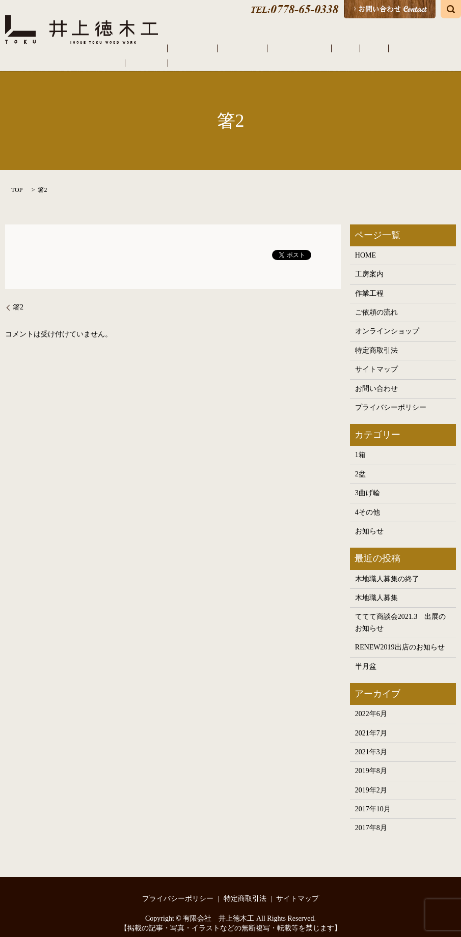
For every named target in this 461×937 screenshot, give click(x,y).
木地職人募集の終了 (387, 568)
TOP (16, 179)
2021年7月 (371, 722)
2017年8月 (371, 817)
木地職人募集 (376, 587)
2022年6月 (371, 703)
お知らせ (369, 520)
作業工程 (231, 48)
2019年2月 (371, 779)
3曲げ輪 (367, 483)
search (451, 9)
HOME (163, 48)
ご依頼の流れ (274, 48)
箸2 (18, 296)
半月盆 (365, 656)
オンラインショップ (420, 48)
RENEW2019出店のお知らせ (400, 636)
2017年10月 (373, 798)
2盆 (360, 463)
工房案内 (195, 48)
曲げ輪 (341, 48)
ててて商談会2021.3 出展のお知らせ (400, 612)
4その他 (367, 501)
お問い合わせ (376, 378)
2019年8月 (371, 760)
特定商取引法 (376, 340)
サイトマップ (376, 358)
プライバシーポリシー (390, 397)
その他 (370, 48)
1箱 (360, 444)
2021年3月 (371, 741)
